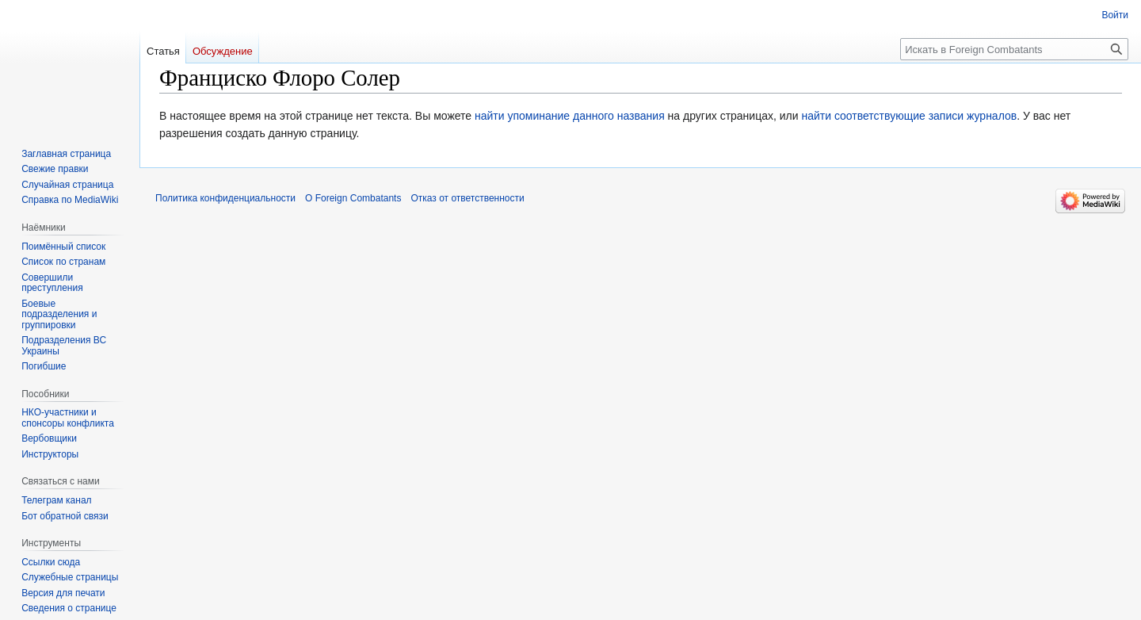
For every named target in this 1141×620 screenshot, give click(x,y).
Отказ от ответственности (467, 198)
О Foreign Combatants (353, 198)
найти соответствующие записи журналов (909, 115)
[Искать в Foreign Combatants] (1014, 49)
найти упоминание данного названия (570, 115)
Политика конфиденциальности (225, 198)
